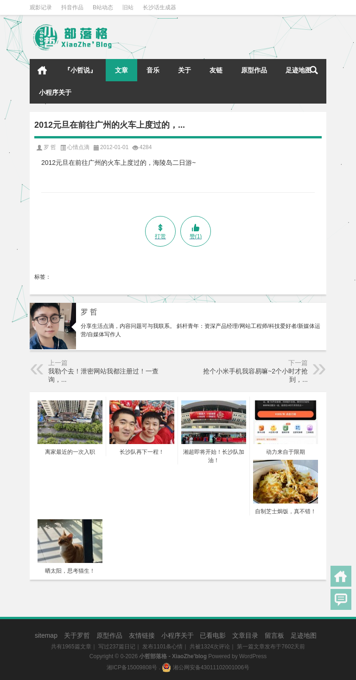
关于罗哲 (77, 635)
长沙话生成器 (159, 7)
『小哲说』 (80, 70)
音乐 (152, 70)
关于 (184, 70)
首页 (42, 70)
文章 (121, 70)
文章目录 (245, 635)
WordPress (253, 656)
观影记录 (41, 7)
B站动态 (103, 7)
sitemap (46, 635)
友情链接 (142, 635)
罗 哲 (89, 312)
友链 (216, 70)
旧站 (128, 7)
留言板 (274, 635)
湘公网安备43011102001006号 (205, 667)
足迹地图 (299, 70)
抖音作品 (72, 7)
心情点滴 (78, 147)
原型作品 (254, 70)
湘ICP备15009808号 (132, 667)
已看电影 (213, 635)
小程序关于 (55, 92)
